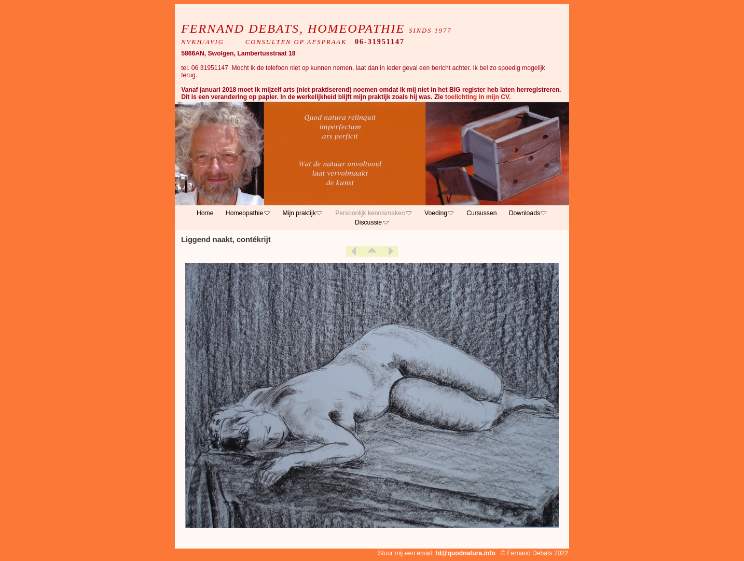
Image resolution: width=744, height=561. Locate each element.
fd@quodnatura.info (465, 553)
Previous (354, 251)
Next (390, 251)
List (372, 251)
